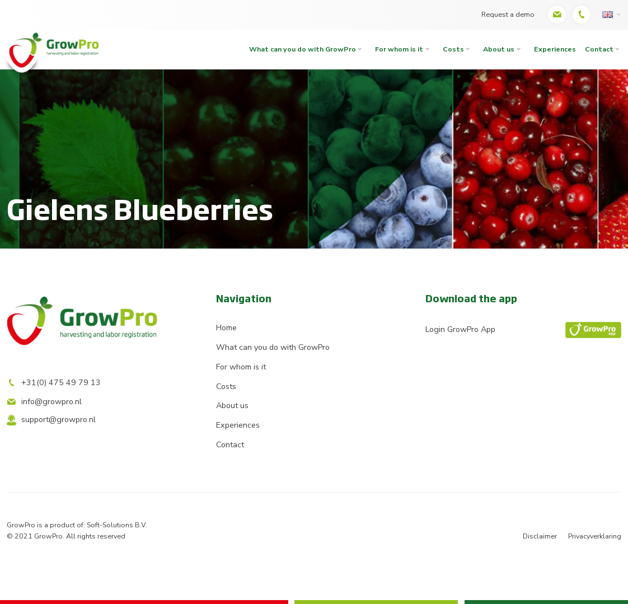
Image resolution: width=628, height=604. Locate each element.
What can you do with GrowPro (302, 49)
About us (498, 49)
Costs (453, 49)
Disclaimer (540, 536)
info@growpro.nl (44, 401)
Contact (230, 444)
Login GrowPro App (523, 330)
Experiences (555, 49)
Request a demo (508, 14)
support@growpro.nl (51, 419)
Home (226, 327)
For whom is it (399, 49)
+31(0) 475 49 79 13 (54, 382)
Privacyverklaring (594, 536)
